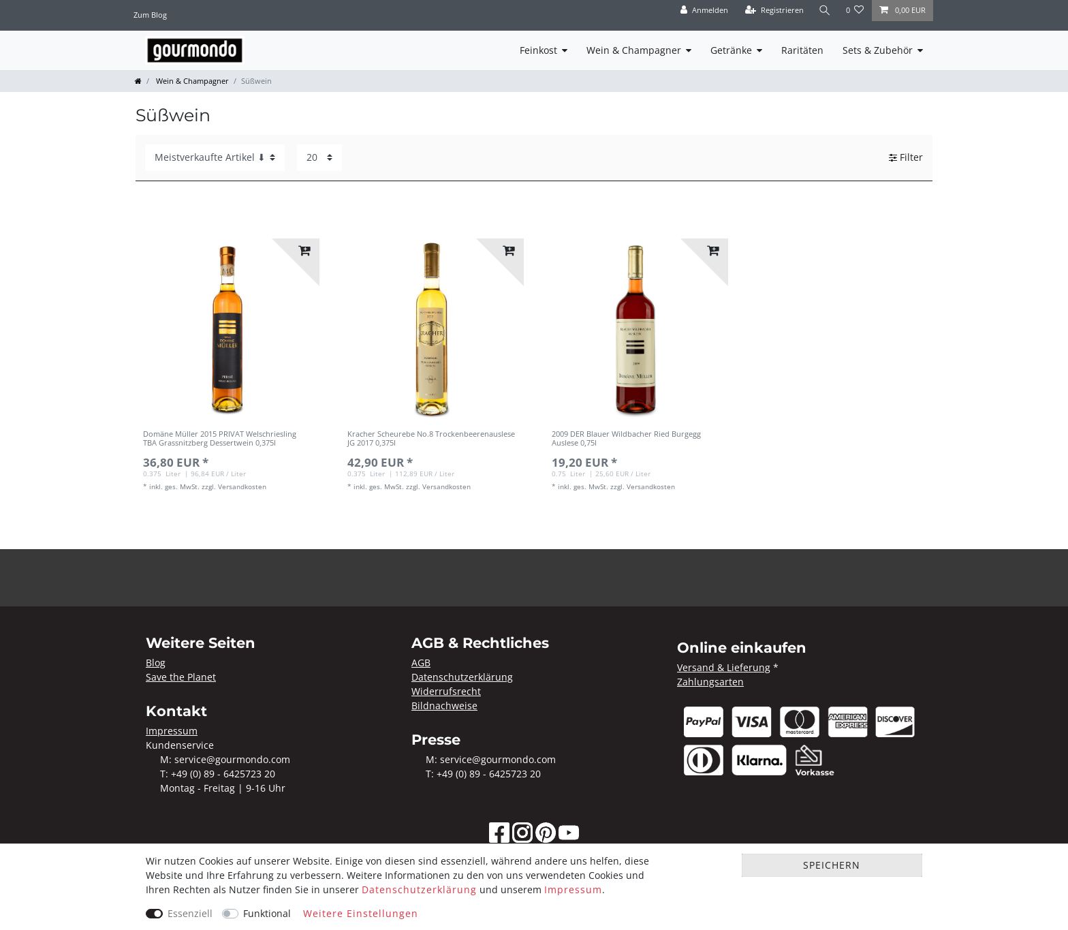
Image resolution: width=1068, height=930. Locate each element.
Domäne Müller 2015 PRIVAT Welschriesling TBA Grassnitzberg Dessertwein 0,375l (219, 438)
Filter (906, 157)
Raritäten (802, 50)
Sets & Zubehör (878, 50)
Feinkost (538, 50)
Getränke (731, 50)
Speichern (831, 864)
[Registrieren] (774, 10)
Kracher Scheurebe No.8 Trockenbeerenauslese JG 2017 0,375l (431, 438)
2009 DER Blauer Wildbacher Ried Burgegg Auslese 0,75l (626, 438)
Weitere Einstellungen (360, 913)
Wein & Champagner (633, 50)
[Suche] (824, 10)
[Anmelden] (704, 10)
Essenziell (190, 913)
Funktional (267, 913)
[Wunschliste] (855, 10)
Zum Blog (150, 15)
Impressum (573, 889)
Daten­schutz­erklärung (419, 889)
